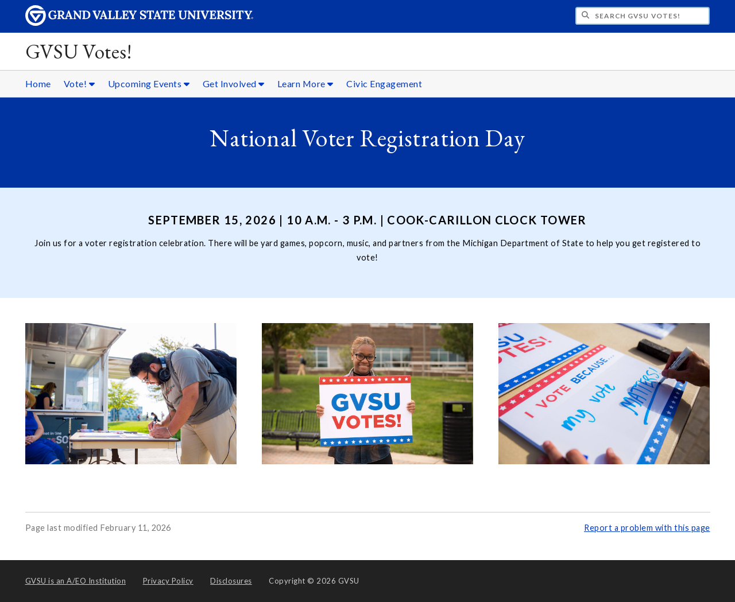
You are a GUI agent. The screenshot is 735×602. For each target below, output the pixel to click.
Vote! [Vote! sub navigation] (79, 83)
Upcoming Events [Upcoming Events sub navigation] (149, 83)
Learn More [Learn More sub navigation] (305, 83)
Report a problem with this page (647, 528)
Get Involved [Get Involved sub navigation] (234, 83)
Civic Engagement (384, 83)
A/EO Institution (75, 580)
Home (38, 83)
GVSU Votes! (78, 51)
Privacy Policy (168, 580)
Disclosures (231, 580)
